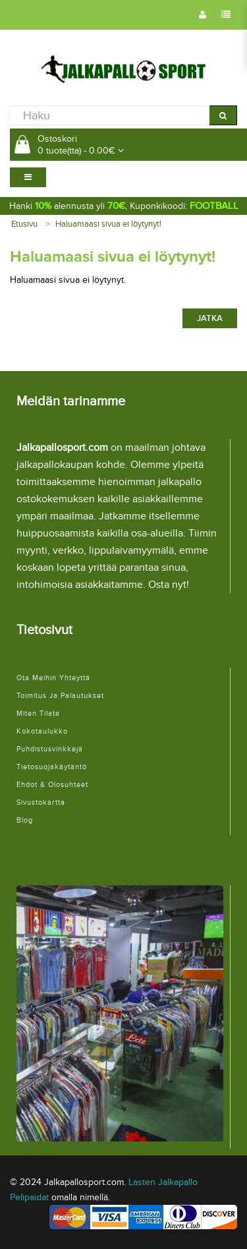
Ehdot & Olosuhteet (52, 784)
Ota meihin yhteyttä (53, 678)
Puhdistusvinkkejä (49, 749)
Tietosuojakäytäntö (51, 767)
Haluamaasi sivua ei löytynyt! (108, 224)
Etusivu (24, 224)
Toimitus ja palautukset (60, 695)
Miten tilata (38, 713)
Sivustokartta (40, 802)
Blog (24, 820)
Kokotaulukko (42, 731)
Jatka (210, 318)
